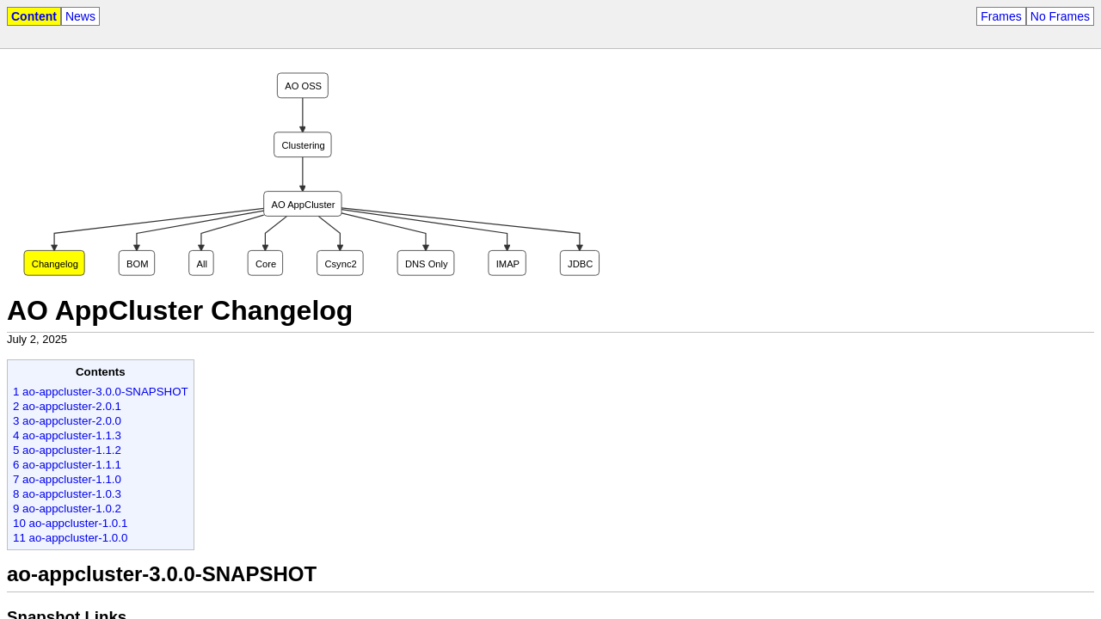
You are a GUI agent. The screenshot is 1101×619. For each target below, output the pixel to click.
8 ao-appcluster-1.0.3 (67, 493)
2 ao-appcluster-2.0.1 (67, 406)
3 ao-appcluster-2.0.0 (67, 420)
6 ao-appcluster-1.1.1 (67, 464)
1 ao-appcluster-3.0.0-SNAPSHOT (100, 391)
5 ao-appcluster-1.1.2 (67, 450)
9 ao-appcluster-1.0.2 (67, 508)
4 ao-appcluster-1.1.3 (67, 435)
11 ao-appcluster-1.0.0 (70, 537)
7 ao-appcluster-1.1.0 (67, 479)
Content (34, 16)
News (80, 16)
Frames (1001, 16)
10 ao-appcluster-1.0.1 (70, 523)
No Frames (1060, 16)
